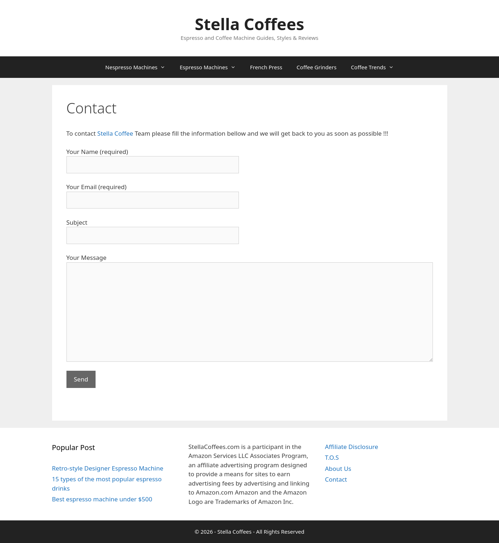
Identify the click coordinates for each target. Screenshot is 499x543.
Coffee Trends (376, 67)
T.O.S (332, 457)
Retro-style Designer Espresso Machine (107, 468)
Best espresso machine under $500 (102, 499)
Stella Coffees (249, 24)
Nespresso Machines (138, 67)
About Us (338, 468)
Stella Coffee (116, 133)
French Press (266, 67)
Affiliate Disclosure (351, 447)
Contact (336, 479)
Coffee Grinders (317, 67)
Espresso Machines (211, 67)
